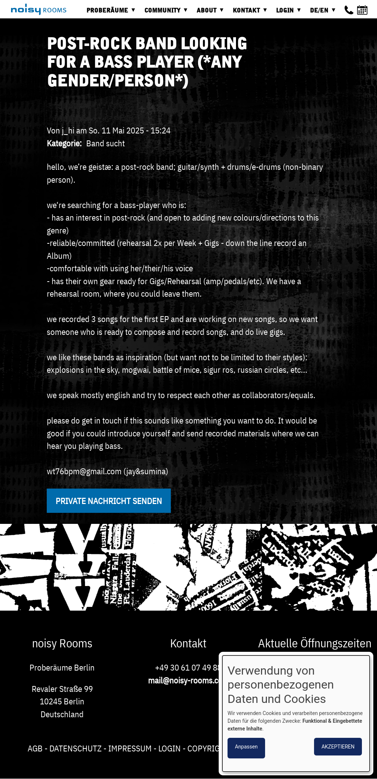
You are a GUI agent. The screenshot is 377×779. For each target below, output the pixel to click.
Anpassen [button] (246, 747)
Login (169, 748)
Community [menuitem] (164, 13)
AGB (35, 748)
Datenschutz (75, 748)
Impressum (130, 748)
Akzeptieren (338, 747)
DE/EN (321, 13)
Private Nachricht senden (109, 500)
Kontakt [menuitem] (248, 13)
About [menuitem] (208, 13)
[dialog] (296, 713)
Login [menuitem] (286, 13)
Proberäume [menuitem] (109, 13)
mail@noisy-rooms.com (188, 680)
